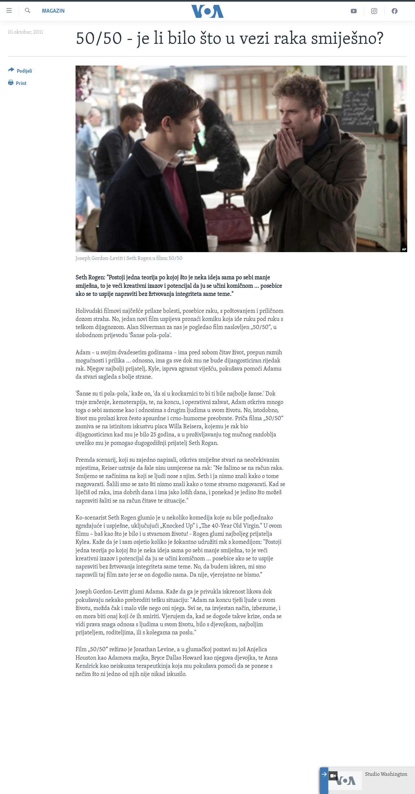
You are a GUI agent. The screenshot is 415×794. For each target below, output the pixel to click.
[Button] (20, 72)
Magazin (53, 11)
